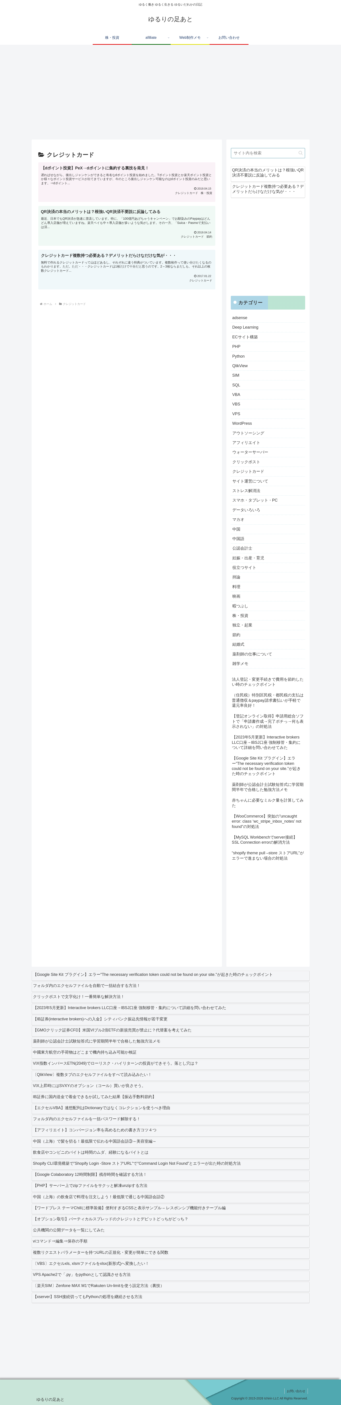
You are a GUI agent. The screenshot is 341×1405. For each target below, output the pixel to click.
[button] (300, 152)
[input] (268, 153)
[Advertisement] (164, 94)
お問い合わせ (296, 1391)
